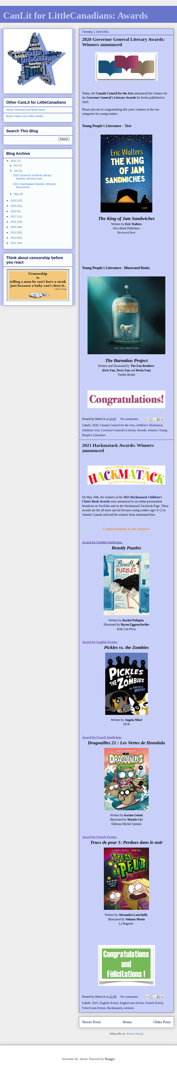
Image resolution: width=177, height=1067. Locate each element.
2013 (14, 237)
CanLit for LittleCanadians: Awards (75, 15)
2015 (14, 227)
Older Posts (162, 1022)
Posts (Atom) (135, 1033)
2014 (14, 232)
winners (153, 430)
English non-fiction (132, 1003)
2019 (14, 205)
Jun (16, 170)
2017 (14, 216)
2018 (14, 211)
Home (127, 1022)
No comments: (129, 419)
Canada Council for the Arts (117, 425)
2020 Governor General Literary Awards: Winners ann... (32, 177)
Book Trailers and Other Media (24, 116)
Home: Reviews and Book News (25, 109)
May (16, 194)
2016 (14, 221)
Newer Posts (91, 1022)
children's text (91, 430)
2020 (95, 425)
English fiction (109, 1003)
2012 (14, 243)
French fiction (154, 1003)
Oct (16, 165)
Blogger (110, 1059)
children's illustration (149, 425)
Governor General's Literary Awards (123, 430)
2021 (95, 1003)
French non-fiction (93, 1008)
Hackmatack (115, 1008)
